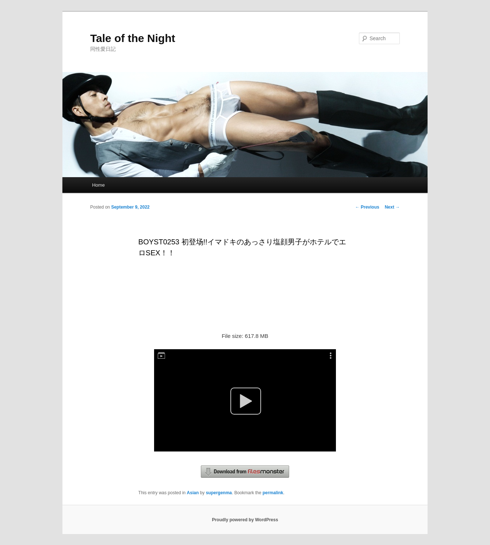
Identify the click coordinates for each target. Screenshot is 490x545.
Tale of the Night (132, 38)
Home (98, 185)
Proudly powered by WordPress (245, 519)
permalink (273, 492)
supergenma (219, 492)
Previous (367, 207)
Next (392, 207)
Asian (193, 492)
